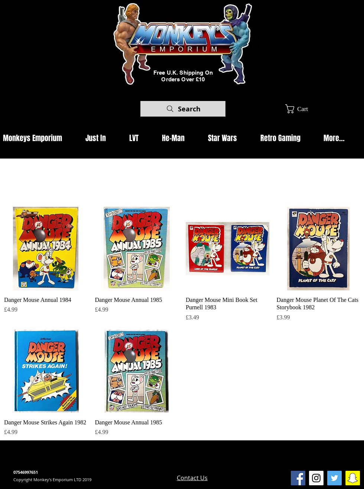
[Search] (182, 109)
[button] (302, 108)
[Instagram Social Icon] (316, 478)
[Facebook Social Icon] (298, 478)
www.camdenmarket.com (141, 465)
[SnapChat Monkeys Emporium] (352, 478)
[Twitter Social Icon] (334, 478)
